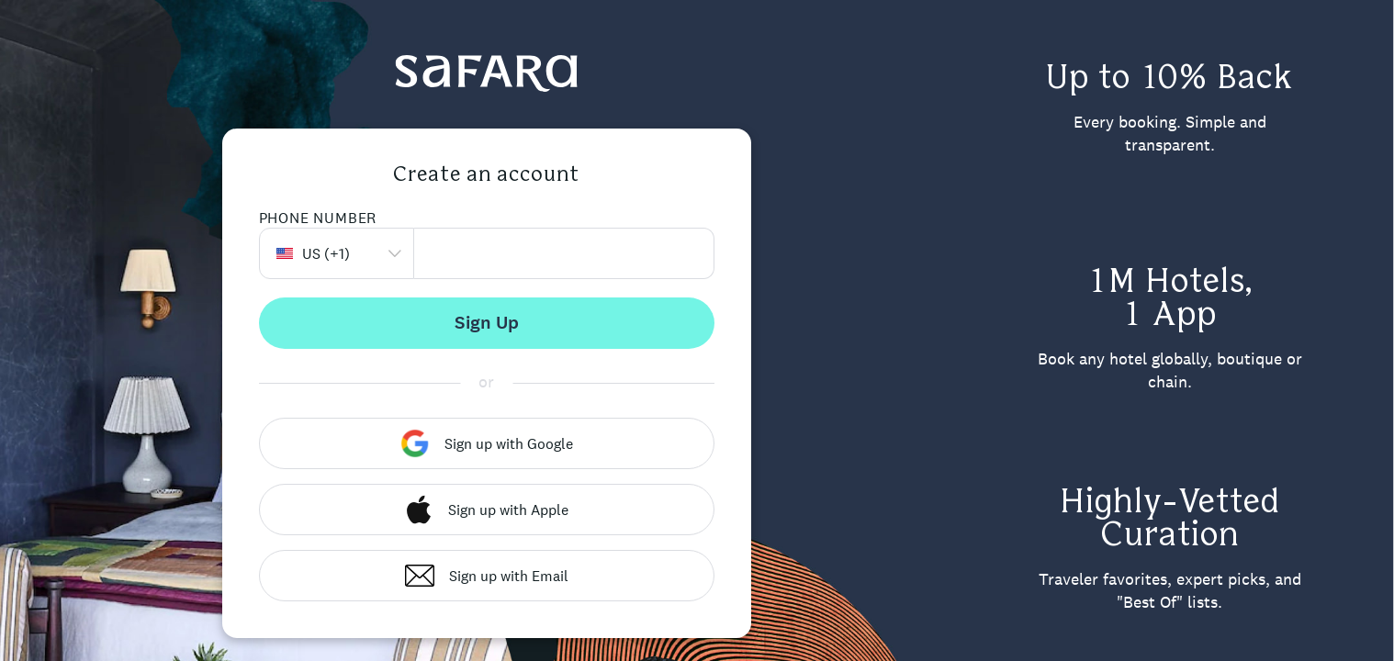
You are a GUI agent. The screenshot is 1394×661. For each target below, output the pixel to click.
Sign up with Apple (486, 509)
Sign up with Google (486, 443)
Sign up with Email (486, 575)
